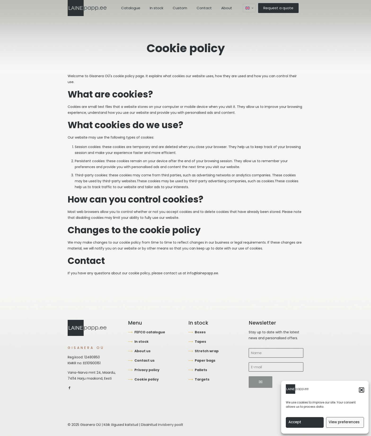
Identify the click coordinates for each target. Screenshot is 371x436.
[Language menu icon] (249, 8)
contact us (172, 273)
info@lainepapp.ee (202, 273)
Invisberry (166, 424)
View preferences (344, 421)
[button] (361, 390)
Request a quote (278, 7)
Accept (294, 421)
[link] (69, 387)
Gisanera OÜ (99, 76)
